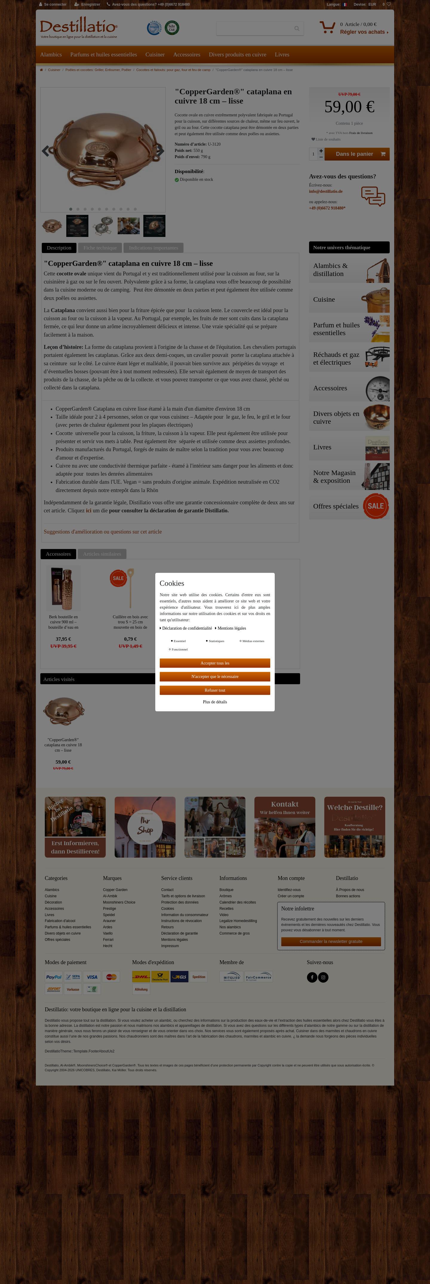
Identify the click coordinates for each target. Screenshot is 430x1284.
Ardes (107, 927)
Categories (56, 878)
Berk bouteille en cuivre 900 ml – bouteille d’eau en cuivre (63, 622)
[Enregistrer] (87, 5)
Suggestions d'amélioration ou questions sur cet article (103, 532)
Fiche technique (100, 248)
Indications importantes (153, 248)
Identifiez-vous (289, 890)
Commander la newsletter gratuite (331, 941)
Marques (112, 878)
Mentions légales (174, 940)
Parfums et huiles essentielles (103, 54)
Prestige (109, 909)
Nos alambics (230, 927)
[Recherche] (297, 29)
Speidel (109, 915)
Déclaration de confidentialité (186, 628)
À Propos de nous (350, 890)
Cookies (167, 909)
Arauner (109, 921)
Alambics (51, 54)
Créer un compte (291, 896)
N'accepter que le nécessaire (215, 676)
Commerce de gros (234, 933)
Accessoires (186, 54)
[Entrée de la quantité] (313, 154)
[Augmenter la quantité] (321, 151)
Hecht (107, 946)
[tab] (60, 248)
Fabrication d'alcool (60, 921)
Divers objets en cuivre (63, 933)
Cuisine (51, 896)
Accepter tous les (215, 663)
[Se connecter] (53, 5)
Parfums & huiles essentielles (68, 927)
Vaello (108, 933)
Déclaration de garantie (179, 933)
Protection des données (180, 902)
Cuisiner (155, 54)
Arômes (225, 896)
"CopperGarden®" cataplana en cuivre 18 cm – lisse (63, 745)
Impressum (170, 946)
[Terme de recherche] (253, 29)
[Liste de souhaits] (386, 5)
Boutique (226, 890)
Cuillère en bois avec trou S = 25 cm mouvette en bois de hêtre (130, 622)
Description (59, 248)
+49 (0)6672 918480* (327, 208)
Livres (282, 54)
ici (88, 511)
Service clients (176, 878)
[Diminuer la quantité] (321, 157)
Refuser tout (215, 690)
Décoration (53, 902)
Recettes (226, 909)
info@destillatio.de (326, 191)
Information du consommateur (184, 915)
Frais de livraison (360, 133)
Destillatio (347, 878)
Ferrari (108, 940)
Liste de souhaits (325, 139)
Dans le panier (361, 154)
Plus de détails (215, 702)
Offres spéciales (57, 940)
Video (223, 915)
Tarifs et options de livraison (183, 896)
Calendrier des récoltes (237, 902)
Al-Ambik (110, 896)
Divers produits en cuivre (237, 54)
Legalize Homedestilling (238, 921)
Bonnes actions (348, 896)
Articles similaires (102, 554)
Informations (233, 878)
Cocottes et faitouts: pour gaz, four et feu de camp (173, 70)
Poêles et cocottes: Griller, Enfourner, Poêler (98, 70)
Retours (167, 927)
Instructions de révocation (181, 921)
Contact (167, 890)
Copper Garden (115, 890)
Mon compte (291, 878)
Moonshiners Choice (119, 902)
